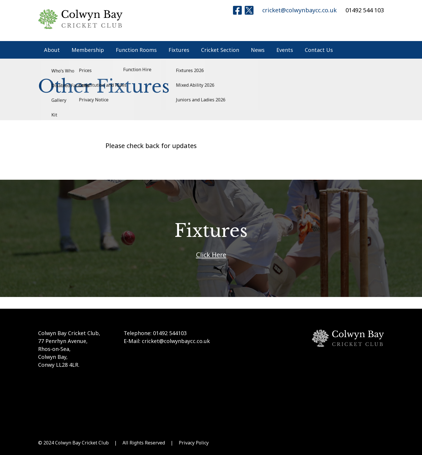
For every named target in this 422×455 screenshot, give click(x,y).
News (258, 49)
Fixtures (179, 49)
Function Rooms (136, 49)
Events (284, 49)
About (52, 49)
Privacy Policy (194, 442)
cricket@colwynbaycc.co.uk (299, 10)
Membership (88, 49)
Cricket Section (220, 49)
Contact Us (319, 49)
